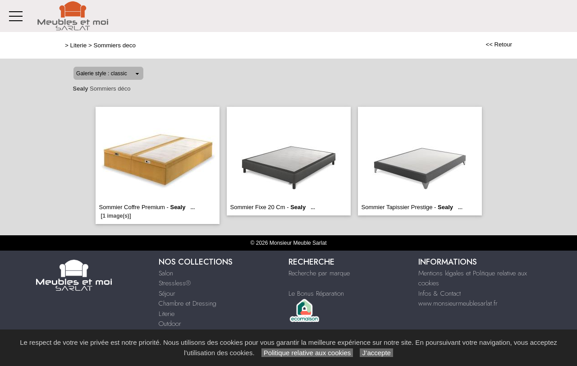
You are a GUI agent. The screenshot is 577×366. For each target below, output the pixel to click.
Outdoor (170, 324)
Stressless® (175, 283)
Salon (166, 273)
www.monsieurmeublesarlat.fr (458, 303)
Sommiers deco (115, 45)
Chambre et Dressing (187, 303)
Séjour (167, 293)
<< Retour (498, 44)
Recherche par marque (319, 273)
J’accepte (376, 353)
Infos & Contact (439, 293)
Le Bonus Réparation (316, 293)
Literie (78, 45)
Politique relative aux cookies (307, 353)
